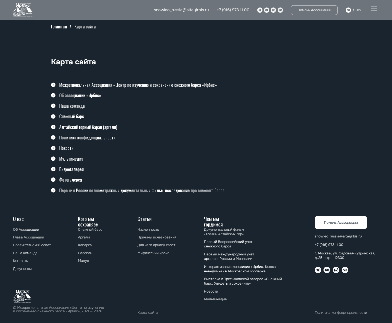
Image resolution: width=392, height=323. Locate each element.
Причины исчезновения (157, 237)
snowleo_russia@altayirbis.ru (181, 9)
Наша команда (25, 253)
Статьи (145, 218)
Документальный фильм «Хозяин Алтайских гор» (224, 231)
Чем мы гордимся (213, 221)
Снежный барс (90, 229)
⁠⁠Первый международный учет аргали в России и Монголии (229, 256)
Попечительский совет (32, 245)
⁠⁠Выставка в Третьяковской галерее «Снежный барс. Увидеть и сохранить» (243, 281)
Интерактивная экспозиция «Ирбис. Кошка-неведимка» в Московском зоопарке (240, 268)
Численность (148, 229)
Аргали (84, 237)
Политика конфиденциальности (341, 312)
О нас (18, 218)
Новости (211, 291)
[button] (374, 8)
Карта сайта (148, 312)
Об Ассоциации (26, 229)
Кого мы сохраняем (88, 221)
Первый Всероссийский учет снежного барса (228, 243)
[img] (23, 10)
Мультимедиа (215, 299)
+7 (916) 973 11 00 (233, 9)
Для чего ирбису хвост (156, 245)
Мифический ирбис (154, 253)
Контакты (20, 260)
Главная (59, 26)
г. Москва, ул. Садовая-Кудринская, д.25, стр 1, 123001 (345, 255)
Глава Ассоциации (28, 237)
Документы (22, 268)
